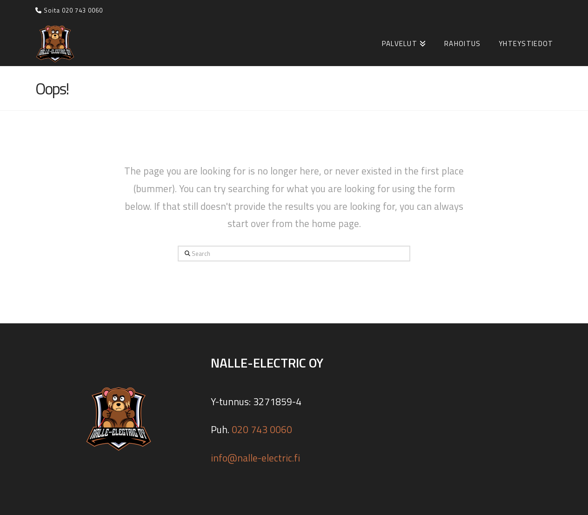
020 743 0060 (262, 429)
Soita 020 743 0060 (69, 10)
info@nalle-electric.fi (255, 457)
